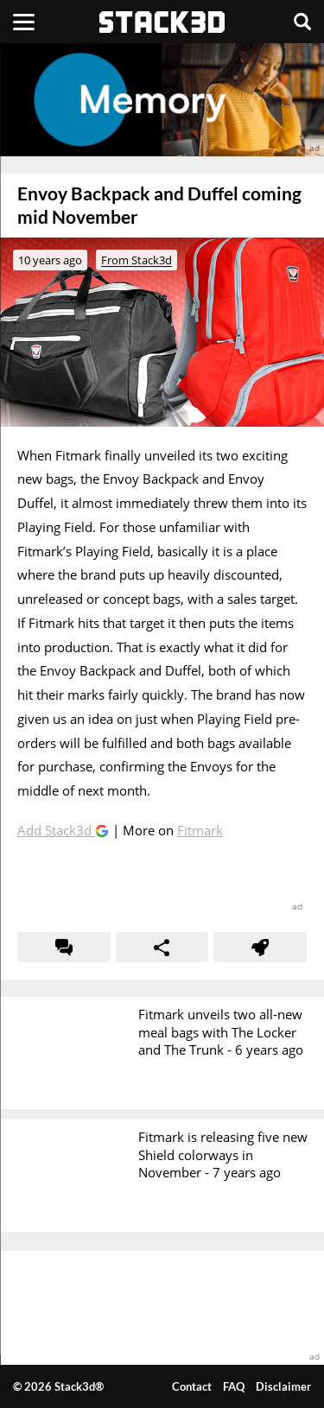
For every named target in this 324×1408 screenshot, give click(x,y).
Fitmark (200, 830)
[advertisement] (162, 99)
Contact (192, 1386)
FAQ (234, 1386)
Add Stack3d (56, 830)
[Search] (302, 21)
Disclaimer (283, 1386)
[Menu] (24, 21)
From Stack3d (136, 260)
